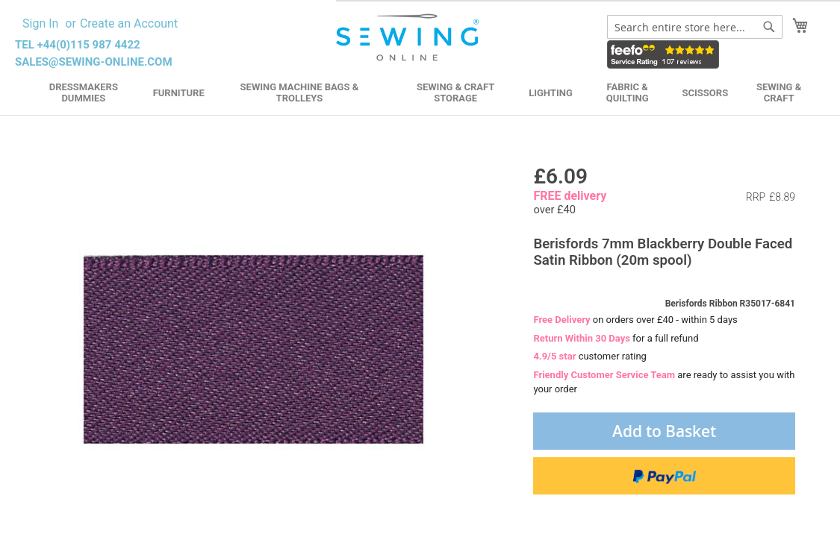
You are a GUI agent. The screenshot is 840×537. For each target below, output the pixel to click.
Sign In (40, 23)
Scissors (705, 92)
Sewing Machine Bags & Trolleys (299, 92)
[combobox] (695, 27)
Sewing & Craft (778, 92)
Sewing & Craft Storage (455, 92)
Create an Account (129, 23)
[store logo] (409, 37)
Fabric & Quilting (627, 92)
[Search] (769, 27)
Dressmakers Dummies (83, 92)
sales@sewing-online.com (93, 62)
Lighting (551, 92)
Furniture (179, 92)
